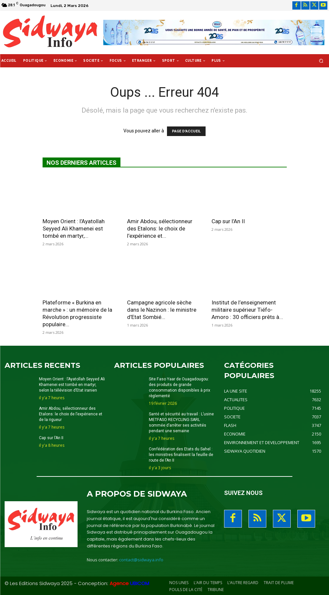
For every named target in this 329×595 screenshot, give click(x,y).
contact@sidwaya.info (141, 559)
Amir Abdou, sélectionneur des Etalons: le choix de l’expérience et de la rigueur (70, 414)
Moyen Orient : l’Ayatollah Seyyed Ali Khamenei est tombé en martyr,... (74, 228)
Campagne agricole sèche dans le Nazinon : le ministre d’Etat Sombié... (161, 309)
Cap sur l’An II (228, 221)
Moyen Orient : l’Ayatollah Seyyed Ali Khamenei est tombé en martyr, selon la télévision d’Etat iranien (72, 385)
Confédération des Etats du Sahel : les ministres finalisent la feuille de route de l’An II (181, 454)
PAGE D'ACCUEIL (186, 131)
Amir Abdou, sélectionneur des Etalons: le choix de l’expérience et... (159, 228)
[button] (321, 60)
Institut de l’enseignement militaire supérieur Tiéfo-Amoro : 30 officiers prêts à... (247, 309)
